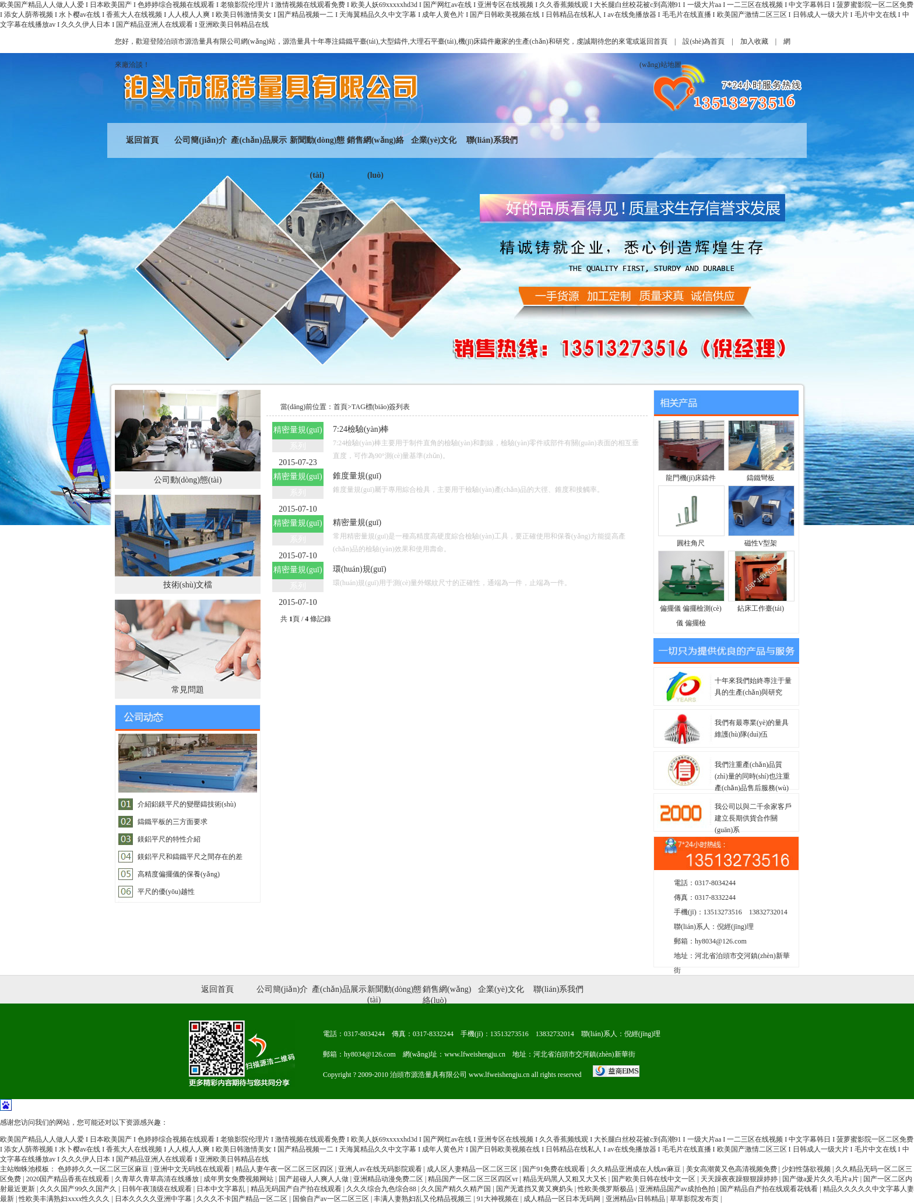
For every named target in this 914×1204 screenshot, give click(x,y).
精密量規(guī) (357, 522)
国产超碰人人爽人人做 (314, 1179)
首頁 (340, 407)
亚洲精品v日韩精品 (636, 1199)
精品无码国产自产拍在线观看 (297, 1189)
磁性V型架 (761, 543)
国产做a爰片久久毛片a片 (821, 1179)
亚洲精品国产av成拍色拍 (678, 1189)
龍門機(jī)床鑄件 (691, 478)
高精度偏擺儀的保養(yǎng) (179, 874)
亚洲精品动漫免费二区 (389, 1179)
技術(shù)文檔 (188, 584)
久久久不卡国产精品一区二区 (242, 1199)
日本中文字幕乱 (221, 1189)
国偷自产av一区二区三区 (332, 1199)
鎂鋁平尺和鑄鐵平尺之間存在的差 (190, 857)
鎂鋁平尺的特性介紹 (169, 839)
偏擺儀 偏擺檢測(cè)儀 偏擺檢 (691, 615)
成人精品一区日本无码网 (562, 1199)
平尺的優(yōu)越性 (166, 892)
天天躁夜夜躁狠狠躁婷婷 (740, 1179)
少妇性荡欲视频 (807, 1169)
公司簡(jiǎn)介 (200, 140)
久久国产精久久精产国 (457, 1189)
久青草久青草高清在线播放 (158, 1179)
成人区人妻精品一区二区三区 (473, 1169)
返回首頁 (653, 41)
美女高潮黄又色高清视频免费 (732, 1169)
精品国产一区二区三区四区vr (473, 1179)
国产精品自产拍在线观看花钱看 (770, 1189)
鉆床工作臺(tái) (760, 608)
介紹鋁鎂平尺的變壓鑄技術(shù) (187, 804)
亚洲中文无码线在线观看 (192, 1169)
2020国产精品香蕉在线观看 (68, 1179)
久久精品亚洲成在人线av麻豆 (636, 1169)
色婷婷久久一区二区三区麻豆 (104, 1169)
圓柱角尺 (691, 543)
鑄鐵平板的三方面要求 (173, 822)
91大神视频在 (499, 1199)
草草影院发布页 (695, 1199)
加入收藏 (754, 41)
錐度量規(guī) (357, 475)
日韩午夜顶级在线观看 (158, 1189)
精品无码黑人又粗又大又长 (566, 1179)
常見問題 (187, 689)
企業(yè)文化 (434, 140)
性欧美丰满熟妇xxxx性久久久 (65, 1199)
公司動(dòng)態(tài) (188, 480)
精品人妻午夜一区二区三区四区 (285, 1169)
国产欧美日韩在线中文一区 (654, 1179)
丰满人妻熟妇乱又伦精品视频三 (423, 1199)
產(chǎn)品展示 (258, 140)
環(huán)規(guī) (359, 569)
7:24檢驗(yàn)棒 (361, 429)
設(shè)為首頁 (704, 41)
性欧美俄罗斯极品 (606, 1189)
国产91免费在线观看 (554, 1169)
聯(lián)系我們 (492, 140)
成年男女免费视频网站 (239, 1179)
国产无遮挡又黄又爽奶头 (535, 1189)
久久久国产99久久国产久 (79, 1189)
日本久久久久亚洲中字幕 (154, 1199)
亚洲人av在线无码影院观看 (380, 1169)
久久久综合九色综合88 (382, 1189)
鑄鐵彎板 (761, 478)
